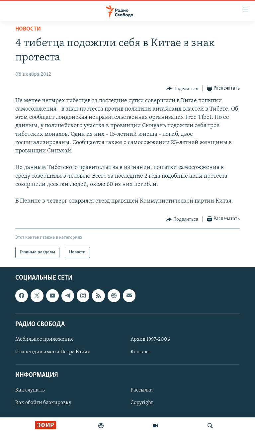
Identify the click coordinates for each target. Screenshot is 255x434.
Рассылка (141, 390)
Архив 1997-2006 (150, 339)
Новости (28, 29)
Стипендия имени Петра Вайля (52, 352)
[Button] (182, 88)
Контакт (140, 352)
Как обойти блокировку (43, 403)
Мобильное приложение (44, 339)
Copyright (141, 403)
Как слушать (29, 390)
